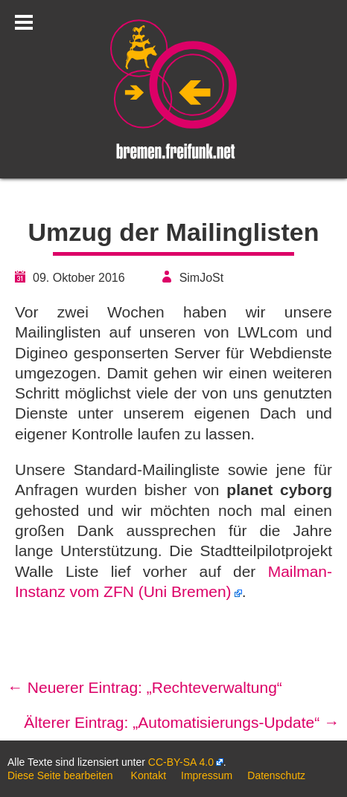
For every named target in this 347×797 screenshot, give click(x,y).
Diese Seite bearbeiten (60, 775)
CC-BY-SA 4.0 (181, 762)
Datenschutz (276, 775)
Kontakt (148, 775)
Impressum (206, 775)
